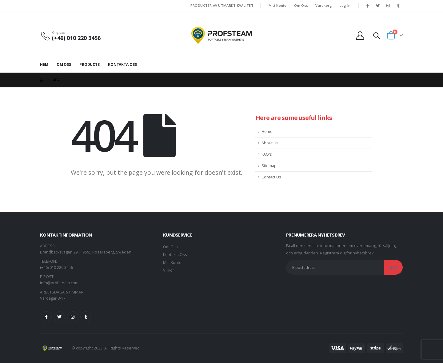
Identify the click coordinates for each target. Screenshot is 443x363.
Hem (44, 64)
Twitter (59, 316)
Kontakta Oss (122, 64)
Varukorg (323, 5)
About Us (269, 143)
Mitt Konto (278, 5)
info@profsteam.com (59, 282)
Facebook (46, 316)
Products (89, 64)
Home (267, 131)
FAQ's (266, 154)
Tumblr (85, 316)
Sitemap (269, 165)
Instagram (72, 316)
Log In (345, 5)
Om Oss (301, 5)
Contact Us (271, 177)
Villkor (168, 270)
